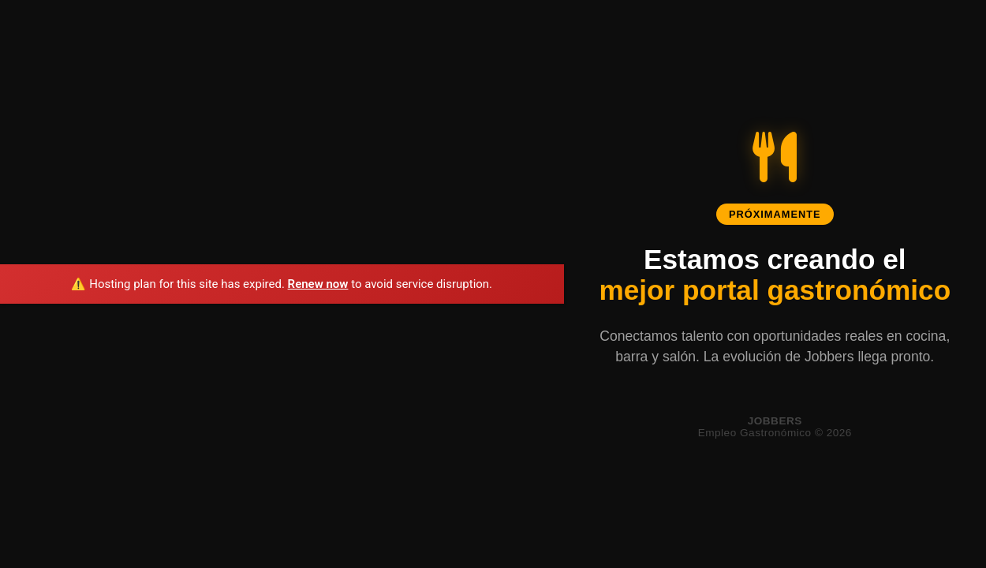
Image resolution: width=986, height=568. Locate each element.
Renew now (318, 284)
